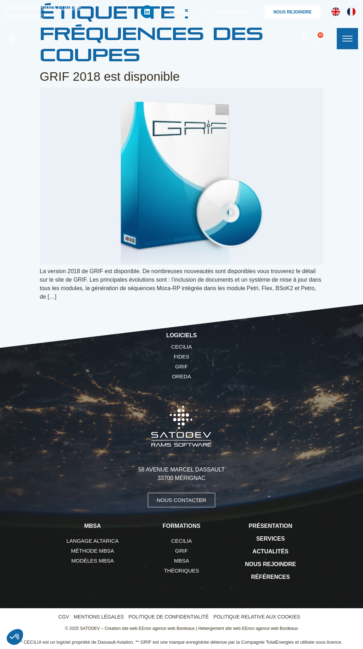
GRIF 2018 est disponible (110, 76)
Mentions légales (99, 617)
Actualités (270, 551)
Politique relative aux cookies (256, 617)
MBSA (181, 561)
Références (270, 577)
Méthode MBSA (92, 551)
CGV (63, 617)
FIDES (181, 357)
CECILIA (181, 347)
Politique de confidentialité (168, 617)
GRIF (181, 366)
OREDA (181, 376)
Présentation (270, 526)
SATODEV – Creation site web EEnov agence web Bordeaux (137, 628)
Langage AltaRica (93, 541)
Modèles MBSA (92, 561)
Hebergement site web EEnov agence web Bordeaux (248, 628)
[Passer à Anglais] (336, 12)
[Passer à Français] (351, 12)
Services (270, 539)
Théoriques (181, 571)
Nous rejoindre (270, 564)
